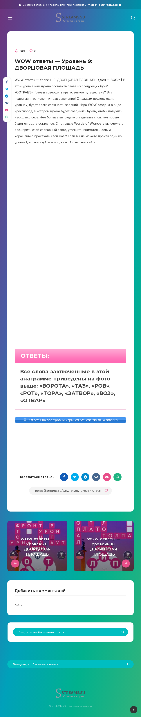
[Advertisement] (70, 190)
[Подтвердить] (122, 632)
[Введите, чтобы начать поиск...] (70, 632)
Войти (18, 605)
